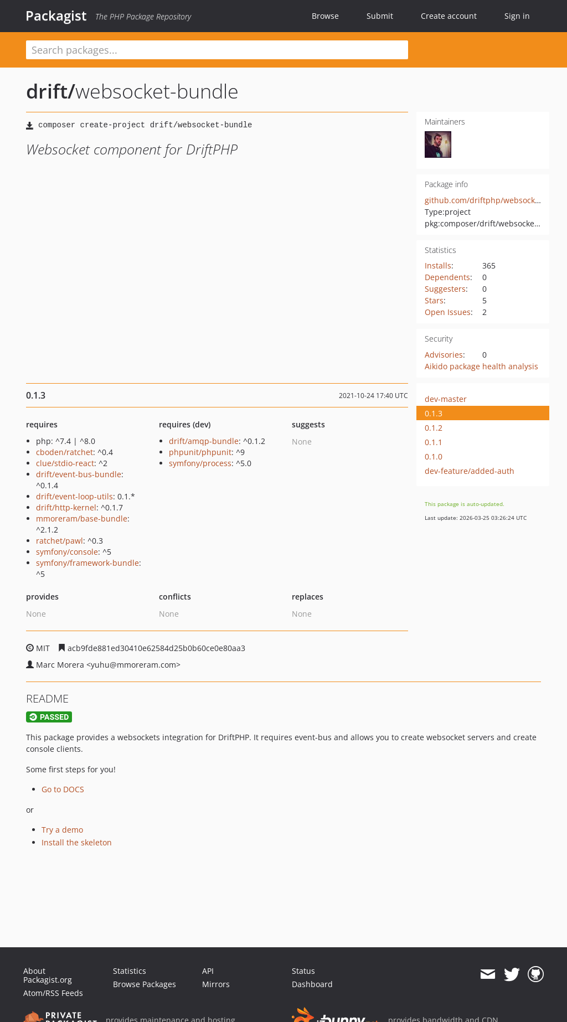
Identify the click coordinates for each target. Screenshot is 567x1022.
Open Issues (448, 312)
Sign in (517, 16)
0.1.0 (433, 456)
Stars (434, 300)
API (208, 971)
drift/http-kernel (66, 507)
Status (303, 971)
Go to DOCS (63, 789)
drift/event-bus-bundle (78, 474)
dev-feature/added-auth (469, 471)
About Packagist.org (47, 975)
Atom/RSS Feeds (53, 993)
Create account (449, 16)
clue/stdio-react (65, 463)
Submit (380, 16)
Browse (325, 16)
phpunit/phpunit (200, 452)
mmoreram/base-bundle (81, 518)
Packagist (56, 15)
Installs (438, 265)
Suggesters (445, 288)
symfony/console (67, 551)
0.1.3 (433, 413)
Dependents (447, 277)
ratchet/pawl (59, 540)
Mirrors (216, 984)
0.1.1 (433, 442)
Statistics (129, 971)
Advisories (444, 354)
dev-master (446, 399)
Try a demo (62, 829)
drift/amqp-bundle (204, 441)
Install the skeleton (77, 842)
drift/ (50, 91)
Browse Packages (144, 984)
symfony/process (200, 463)
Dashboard (312, 984)
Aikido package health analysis (481, 366)
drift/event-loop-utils (74, 496)
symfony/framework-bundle (87, 563)
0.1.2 (433, 427)
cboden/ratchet (64, 452)
